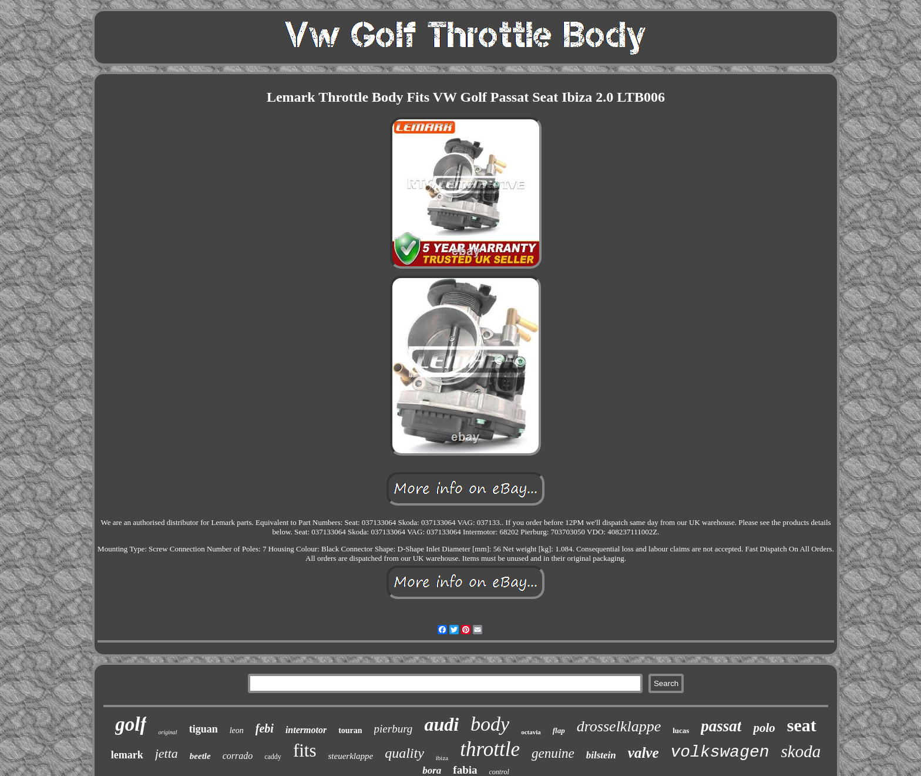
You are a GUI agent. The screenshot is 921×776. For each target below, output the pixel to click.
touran (350, 730)
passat (721, 726)
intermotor (306, 730)
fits (305, 750)
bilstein (601, 755)
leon (237, 730)
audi (441, 724)
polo (764, 728)
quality (404, 753)
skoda (801, 751)
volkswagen (720, 752)
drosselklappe (619, 726)
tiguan (203, 729)
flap (559, 730)
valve (643, 753)
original (167, 732)
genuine (553, 753)
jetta (166, 753)
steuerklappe (351, 756)
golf (130, 724)
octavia (531, 731)
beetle (200, 756)
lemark (127, 755)
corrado (238, 756)
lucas (681, 730)
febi (265, 728)
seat (801, 725)
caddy (272, 756)
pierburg (393, 729)
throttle (490, 749)
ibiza (442, 757)
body (489, 724)
